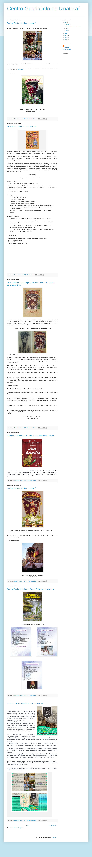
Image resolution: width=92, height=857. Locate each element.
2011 (65, 39)
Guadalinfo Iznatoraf (67, 46)
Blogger (54, 837)
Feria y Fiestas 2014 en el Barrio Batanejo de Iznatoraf (30, 589)
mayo (67, 28)
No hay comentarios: (31, 118)
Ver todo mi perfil (67, 49)
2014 (65, 33)
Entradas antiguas (52, 825)
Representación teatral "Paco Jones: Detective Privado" (31, 436)
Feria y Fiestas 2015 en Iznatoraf (21, 23)
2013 (65, 35)
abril (67, 30)
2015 (65, 22)
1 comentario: (30, 274)
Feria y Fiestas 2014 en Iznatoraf (21, 488)
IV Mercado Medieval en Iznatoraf (21, 127)
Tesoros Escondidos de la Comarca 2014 (25, 703)
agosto (67, 24)
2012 (65, 37)
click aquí (20, 69)
